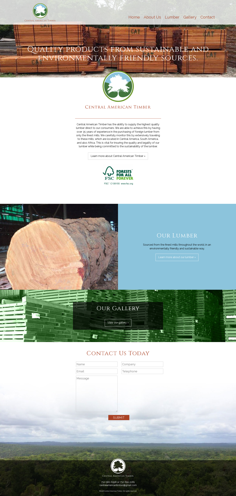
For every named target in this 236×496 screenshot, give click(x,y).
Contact (207, 17)
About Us (152, 17)
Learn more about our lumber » (177, 257)
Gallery (190, 17)
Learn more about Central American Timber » (118, 156)
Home (134, 17)
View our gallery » (118, 322)
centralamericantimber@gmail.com (118, 485)
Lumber (172, 17)
